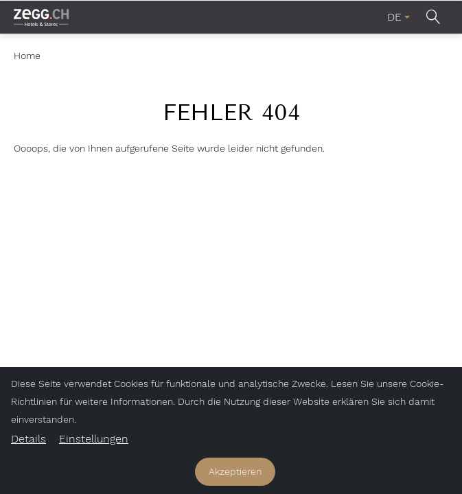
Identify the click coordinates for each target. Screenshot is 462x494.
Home (27, 55)
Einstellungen (93, 438)
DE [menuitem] (394, 16)
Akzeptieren (235, 471)
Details (28, 438)
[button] (433, 16)
